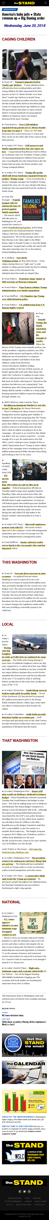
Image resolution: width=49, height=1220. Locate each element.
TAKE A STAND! (41, 1201)
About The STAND (23, 1205)
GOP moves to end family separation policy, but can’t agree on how (22, 148)
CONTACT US (39, 1205)
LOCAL (27, 1198)
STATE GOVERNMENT (13, 1201)
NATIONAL (37, 1198)
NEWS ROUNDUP (15, 1198)
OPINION (28, 1201)
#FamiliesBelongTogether (19, 227)
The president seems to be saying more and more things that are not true (24, 860)
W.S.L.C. (10, 1205)
